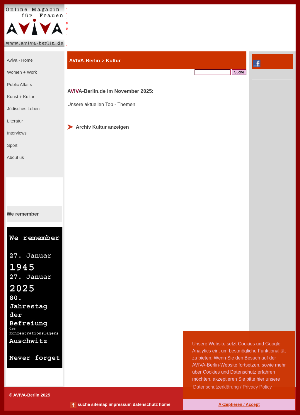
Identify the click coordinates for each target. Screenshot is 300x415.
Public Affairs (19, 84)
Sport (11, 145)
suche (84, 404)
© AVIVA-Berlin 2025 (29, 395)
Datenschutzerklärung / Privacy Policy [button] (232, 386)
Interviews (16, 133)
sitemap (99, 404)
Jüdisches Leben (23, 108)
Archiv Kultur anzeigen (102, 127)
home (164, 404)
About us (15, 157)
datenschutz (145, 404)
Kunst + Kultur (20, 96)
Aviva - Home (19, 60)
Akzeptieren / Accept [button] (239, 404)
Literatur (14, 121)
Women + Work (21, 72)
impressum (120, 404)
